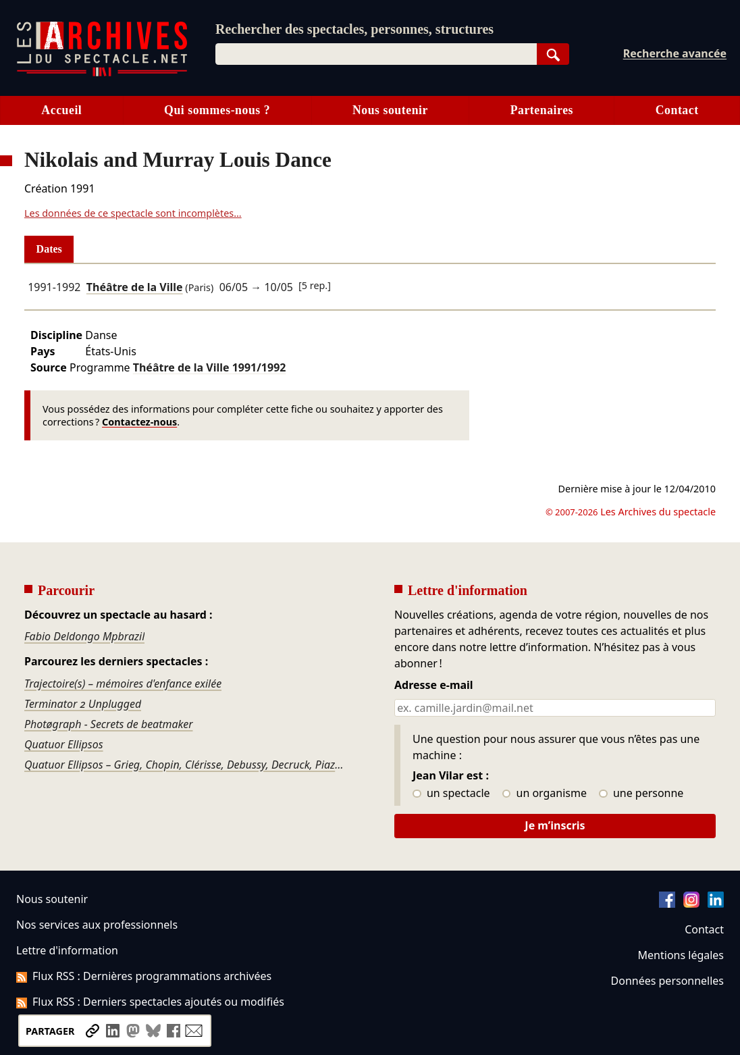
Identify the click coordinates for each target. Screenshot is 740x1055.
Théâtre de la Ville (134, 287)
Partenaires (541, 110)
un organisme (544, 794)
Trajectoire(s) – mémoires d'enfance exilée (122, 683)
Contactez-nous (139, 421)
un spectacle (451, 794)
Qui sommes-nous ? (217, 110)
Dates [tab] (49, 249)
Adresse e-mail (433, 685)
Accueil (61, 110)
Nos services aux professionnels (97, 924)
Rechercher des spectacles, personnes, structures (354, 29)
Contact (677, 110)
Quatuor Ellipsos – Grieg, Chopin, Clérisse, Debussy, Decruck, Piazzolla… (185, 764)
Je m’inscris (555, 825)
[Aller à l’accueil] (102, 73)
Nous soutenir (390, 110)
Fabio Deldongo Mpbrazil (84, 636)
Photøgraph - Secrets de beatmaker (108, 724)
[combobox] (376, 54)
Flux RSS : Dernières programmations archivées (143, 976)
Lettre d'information (67, 950)
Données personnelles (667, 980)
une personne (641, 794)
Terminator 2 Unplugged (82, 703)
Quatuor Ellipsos (63, 744)
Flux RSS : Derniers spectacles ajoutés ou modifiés (150, 1001)
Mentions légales (681, 955)
